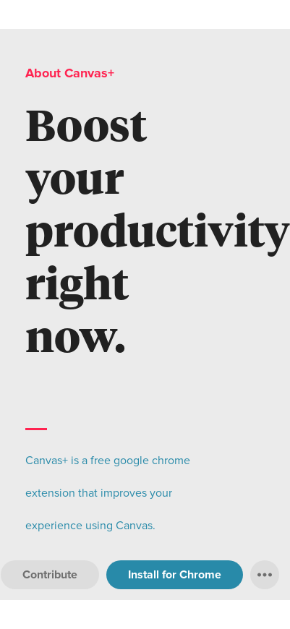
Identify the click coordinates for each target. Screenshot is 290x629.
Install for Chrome (174, 575)
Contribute (49, 575)
